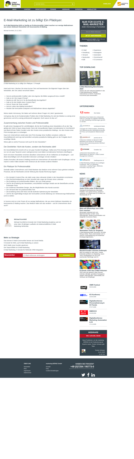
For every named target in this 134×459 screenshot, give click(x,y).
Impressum (27, 371)
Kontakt (48, 367)
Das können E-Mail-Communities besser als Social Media (23, 240)
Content (27, 9)
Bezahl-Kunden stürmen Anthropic (93, 251)
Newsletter (91, 9)
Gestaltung (85, 53)
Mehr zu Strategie (11, 238)
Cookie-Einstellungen (52, 371)
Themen (84, 46)
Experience (97, 50)
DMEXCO (93, 311)
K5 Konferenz (94, 295)
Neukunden (86, 57)
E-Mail (84, 50)
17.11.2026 (92, 324)
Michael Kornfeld (9, 30)
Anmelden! (66, 255)
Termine (53, 9)
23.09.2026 (92, 313)
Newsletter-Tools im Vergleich (91, 231)
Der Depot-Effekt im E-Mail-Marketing (16, 247)
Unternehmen (87, 106)
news (82, 174)
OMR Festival (94, 285)
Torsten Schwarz (100, 350)
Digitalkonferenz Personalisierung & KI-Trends (96, 303)
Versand (85, 55)
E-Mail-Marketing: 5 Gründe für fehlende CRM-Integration (23, 250)
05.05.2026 (92, 287)
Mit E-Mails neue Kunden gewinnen (16, 245)
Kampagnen (98, 53)
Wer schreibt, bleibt (93, 336)
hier (99, 40)
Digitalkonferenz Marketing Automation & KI (98, 320)
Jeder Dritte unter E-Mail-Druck (92, 188)
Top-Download (87, 67)
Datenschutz (27, 373)
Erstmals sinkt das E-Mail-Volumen (93, 271)
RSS (25, 369)
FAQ (47, 369)
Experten (78, 9)
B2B (83, 60)
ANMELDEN (107, 4)
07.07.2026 (92, 307)
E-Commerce (98, 60)
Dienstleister (40, 9)
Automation (97, 55)
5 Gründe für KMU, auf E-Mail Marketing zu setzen (21, 243)
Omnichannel (98, 57)
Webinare (66, 9)
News (14, 9)
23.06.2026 (92, 297)
